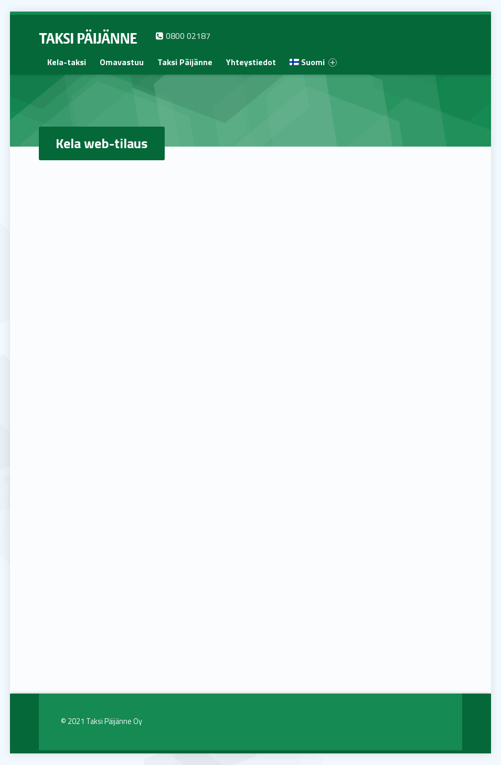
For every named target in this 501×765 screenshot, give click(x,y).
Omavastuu (122, 62)
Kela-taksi (66, 62)
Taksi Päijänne (184, 62)
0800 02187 (182, 35)
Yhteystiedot (251, 62)
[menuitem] (66, 62)
